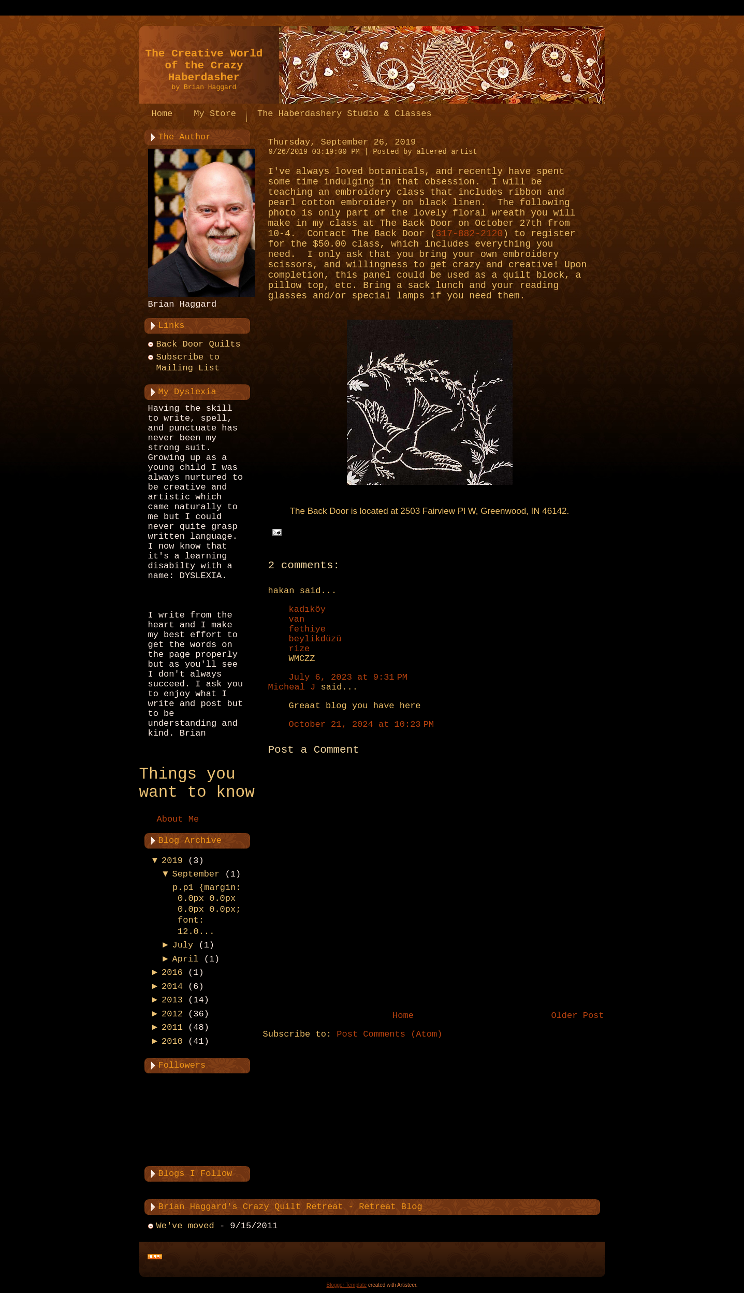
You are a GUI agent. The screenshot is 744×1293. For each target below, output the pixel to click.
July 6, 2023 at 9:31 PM (348, 677)
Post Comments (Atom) (389, 1034)
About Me (178, 819)
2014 (172, 987)
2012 (172, 1014)
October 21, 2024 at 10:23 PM (361, 724)
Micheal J (292, 687)
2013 (172, 1000)
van (297, 619)
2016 (172, 973)
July (182, 945)
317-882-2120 (469, 233)
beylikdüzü (315, 639)
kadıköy (307, 609)
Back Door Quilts (198, 344)
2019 (172, 861)
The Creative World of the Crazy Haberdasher (204, 65)
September (196, 874)
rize (299, 649)
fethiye (307, 629)
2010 (172, 1041)
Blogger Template (346, 1285)
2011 (172, 1027)
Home (403, 1016)
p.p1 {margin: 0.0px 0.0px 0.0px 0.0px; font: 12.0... (206, 910)
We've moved (185, 1226)
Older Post (577, 1016)
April (185, 959)
